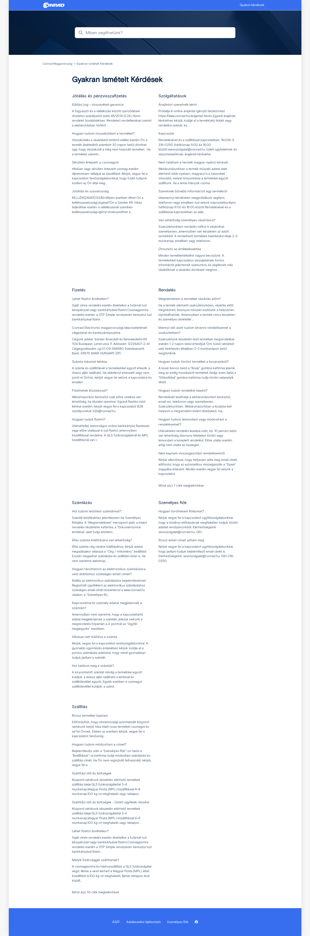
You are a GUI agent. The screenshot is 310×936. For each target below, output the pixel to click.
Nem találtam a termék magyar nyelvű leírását (193, 162)
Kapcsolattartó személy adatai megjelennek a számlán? (107, 605)
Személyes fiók (172, 502)
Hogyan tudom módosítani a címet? (99, 744)
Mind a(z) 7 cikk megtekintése (181, 485)
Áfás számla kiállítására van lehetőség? (102, 540)
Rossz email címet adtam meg (181, 540)
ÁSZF (116, 922)
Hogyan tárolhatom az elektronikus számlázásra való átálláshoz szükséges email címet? (108, 571)
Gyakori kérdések (252, 5)
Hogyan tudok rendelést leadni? (183, 390)
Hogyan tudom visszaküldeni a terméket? (103, 133)
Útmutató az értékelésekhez (179, 249)
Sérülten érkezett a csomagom (95, 162)
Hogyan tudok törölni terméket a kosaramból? (193, 362)
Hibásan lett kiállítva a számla (94, 637)
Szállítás (79, 706)
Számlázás (82, 502)
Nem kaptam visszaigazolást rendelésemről (191, 453)
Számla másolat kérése (89, 362)
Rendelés (167, 289)
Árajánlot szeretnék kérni (177, 105)
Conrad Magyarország (57, 64)
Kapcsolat (166, 133)
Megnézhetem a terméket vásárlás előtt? (189, 299)
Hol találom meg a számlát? (93, 666)
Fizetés (78, 289)
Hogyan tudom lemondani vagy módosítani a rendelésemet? (192, 421)
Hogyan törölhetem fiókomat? (181, 511)
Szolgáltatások (172, 95)
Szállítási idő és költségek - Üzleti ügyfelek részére (110, 802)
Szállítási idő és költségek (91, 773)
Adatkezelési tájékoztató (143, 922)
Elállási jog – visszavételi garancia (98, 105)
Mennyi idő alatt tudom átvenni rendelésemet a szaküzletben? (194, 330)
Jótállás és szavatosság (90, 191)
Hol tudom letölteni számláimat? (97, 511)
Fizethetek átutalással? (90, 390)
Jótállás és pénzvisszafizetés (99, 95)
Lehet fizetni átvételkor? (90, 299)
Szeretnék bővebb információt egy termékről (192, 191)
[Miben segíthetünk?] (155, 32)
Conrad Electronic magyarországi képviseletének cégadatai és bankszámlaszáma (109, 330)
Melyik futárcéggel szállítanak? (95, 860)
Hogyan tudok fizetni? (89, 419)
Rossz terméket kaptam (90, 715)
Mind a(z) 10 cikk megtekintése (95, 892)
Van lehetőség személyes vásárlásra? (187, 220)
